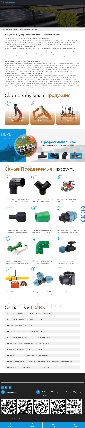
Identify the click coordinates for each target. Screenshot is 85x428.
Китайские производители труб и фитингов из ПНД (28, 343)
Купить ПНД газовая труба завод (20, 325)
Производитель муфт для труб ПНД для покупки (26, 349)
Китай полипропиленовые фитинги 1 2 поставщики (27, 355)
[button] (77, 112)
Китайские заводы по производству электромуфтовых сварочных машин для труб (40, 361)
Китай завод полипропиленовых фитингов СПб (26, 331)
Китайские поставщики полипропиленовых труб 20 (28, 367)
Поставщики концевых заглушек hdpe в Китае (25, 319)
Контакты (74, 425)
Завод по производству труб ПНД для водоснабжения (29, 313)
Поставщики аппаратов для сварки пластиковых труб (28, 337)
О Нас (53, 425)
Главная (3, 29)
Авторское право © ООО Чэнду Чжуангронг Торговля (16, 419)
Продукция (31, 425)
